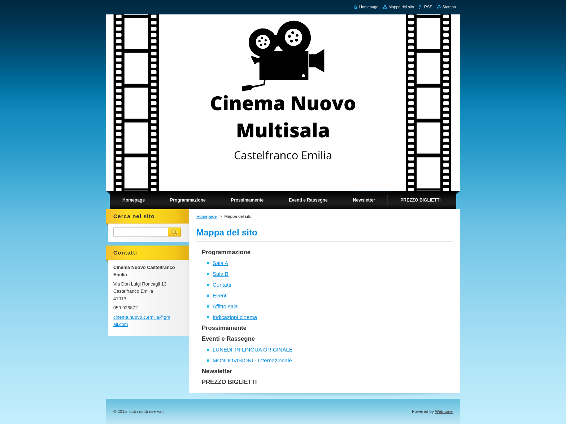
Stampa (449, 7)
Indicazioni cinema (235, 317)
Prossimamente (224, 327)
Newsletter (217, 371)
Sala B (220, 274)
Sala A (220, 263)
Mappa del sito (401, 7)
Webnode (444, 411)
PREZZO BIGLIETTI (229, 382)
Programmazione (226, 252)
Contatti (222, 285)
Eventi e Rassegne (228, 338)
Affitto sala (225, 306)
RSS (428, 7)
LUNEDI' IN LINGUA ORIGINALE (253, 349)
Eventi (220, 295)
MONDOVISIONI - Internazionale (252, 360)
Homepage (206, 216)
